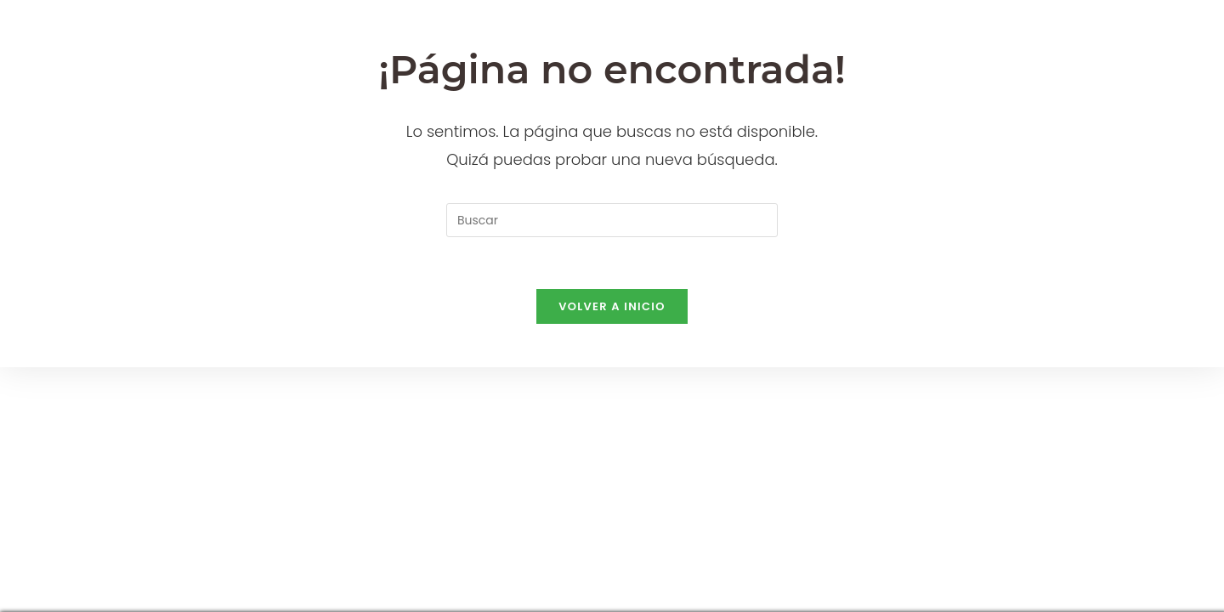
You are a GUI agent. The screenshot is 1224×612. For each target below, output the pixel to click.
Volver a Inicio (612, 306)
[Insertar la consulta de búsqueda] (612, 220)
